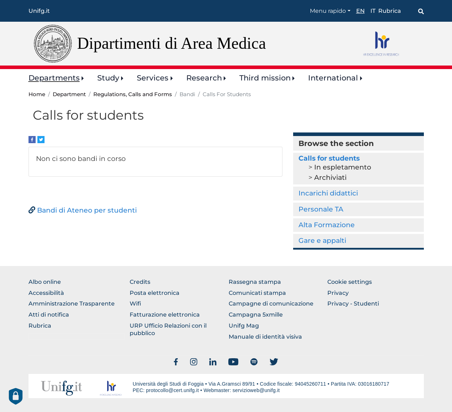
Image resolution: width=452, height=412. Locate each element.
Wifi (135, 303)
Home (36, 94)
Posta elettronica (155, 293)
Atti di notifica (48, 314)
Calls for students (329, 158)
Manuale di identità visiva (265, 336)
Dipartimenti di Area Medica (171, 43)
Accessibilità (46, 293)
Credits (140, 281)
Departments (54, 77)
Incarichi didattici (328, 193)
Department (69, 94)
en (360, 10)
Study (108, 77)
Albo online (44, 281)
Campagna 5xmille (256, 314)
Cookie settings (349, 281)
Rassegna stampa (255, 281)
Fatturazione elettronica (165, 314)
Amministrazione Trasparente (71, 303)
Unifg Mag (244, 325)
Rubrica (389, 10)
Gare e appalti (322, 240)
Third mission (265, 77)
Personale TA (320, 209)
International (333, 77)
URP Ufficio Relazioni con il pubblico (168, 329)
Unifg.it (39, 10)
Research (204, 77)
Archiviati (330, 177)
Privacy (338, 293)
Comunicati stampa (257, 293)
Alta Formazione (326, 225)
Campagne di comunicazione (271, 303)
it (372, 10)
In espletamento (342, 167)
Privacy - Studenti (353, 303)
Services (152, 77)
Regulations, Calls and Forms (132, 94)
